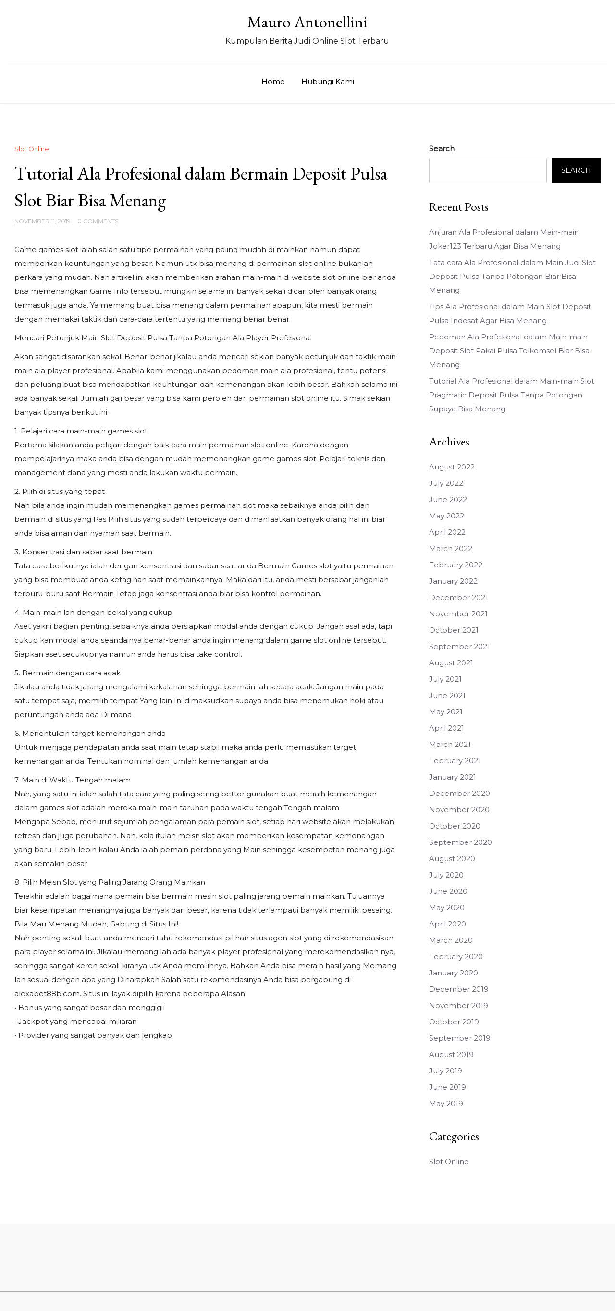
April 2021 (446, 728)
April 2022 (447, 532)
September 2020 (460, 842)
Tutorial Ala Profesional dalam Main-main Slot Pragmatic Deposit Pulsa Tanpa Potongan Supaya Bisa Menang (511, 394)
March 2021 (450, 744)
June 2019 (447, 1087)
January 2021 (452, 777)
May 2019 (446, 1103)
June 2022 (448, 499)
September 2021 (459, 646)
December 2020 (459, 793)
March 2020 (451, 940)
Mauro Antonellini (307, 21)
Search (442, 148)
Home (273, 81)
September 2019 (460, 1038)
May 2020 (447, 907)
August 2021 (451, 662)
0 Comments (97, 221)
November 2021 (458, 613)
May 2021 (446, 711)
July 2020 (446, 874)
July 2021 (445, 679)
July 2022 (446, 483)
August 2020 (452, 858)
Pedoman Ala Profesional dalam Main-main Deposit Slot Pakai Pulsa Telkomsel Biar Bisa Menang (509, 350)
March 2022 (450, 548)
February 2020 (456, 956)
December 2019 (459, 989)
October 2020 (454, 825)
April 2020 (447, 923)
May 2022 (446, 515)
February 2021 (455, 760)
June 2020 (448, 891)
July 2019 (445, 1070)
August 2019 (451, 1054)
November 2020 (459, 809)
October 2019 (454, 1021)
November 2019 (458, 1005)
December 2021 (458, 597)
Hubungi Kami (327, 81)
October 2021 (454, 630)
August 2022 (452, 466)
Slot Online (31, 149)
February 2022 (455, 564)
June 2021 (447, 695)
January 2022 (453, 581)
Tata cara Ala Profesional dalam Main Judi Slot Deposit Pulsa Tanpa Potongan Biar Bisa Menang (512, 276)
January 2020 (453, 972)
